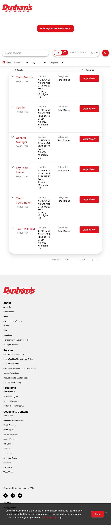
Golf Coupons (8, 430)
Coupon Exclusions (11, 373)
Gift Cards (7, 444)
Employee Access (10, 344)
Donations (7, 335)
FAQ (5, 330)
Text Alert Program (10, 396)
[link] (55, 87)
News (5, 316)
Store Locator (8, 312)
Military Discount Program (13, 406)
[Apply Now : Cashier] (89, 108)
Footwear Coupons (10, 434)
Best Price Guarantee (11, 364)
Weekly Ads (8, 416)
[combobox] (25, 53)
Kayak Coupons (9, 425)
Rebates (6, 448)
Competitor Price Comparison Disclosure (19, 368)
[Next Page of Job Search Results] (98, 260)
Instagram (7, 467)
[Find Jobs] (105, 53)
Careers (6, 326)
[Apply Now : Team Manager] (89, 229)
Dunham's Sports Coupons (13, 420)
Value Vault (8, 453)
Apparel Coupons (10, 439)
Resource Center (10, 458)
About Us (7, 307)
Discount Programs (11, 401)
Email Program (9, 392)
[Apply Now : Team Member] (89, 78)
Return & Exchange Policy (13, 354)
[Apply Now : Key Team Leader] (89, 169)
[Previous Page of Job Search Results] (92, 260)
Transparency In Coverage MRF (16, 340)
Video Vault (8, 472)
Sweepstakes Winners (12, 321)
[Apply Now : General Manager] (89, 139)
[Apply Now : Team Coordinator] (89, 199)
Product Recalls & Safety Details (16, 378)
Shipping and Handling (12, 382)
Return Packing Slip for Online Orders (18, 359)
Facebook (7, 463)
